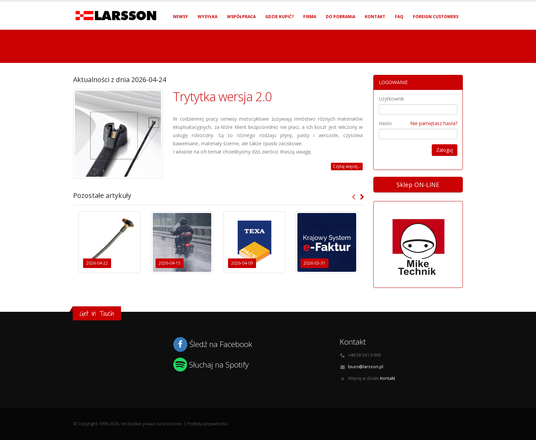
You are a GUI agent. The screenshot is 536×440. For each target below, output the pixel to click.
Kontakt (375, 16)
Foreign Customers (435, 16)
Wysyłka (207, 16)
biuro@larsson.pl (365, 367)
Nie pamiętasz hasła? (433, 123)
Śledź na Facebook (220, 344)
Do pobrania (340, 16)
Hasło (385, 123)
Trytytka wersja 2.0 (222, 96)
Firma (309, 16)
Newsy (180, 16)
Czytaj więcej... (347, 166)
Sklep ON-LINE (418, 185)
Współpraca (241, 16)
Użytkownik (391, 98)
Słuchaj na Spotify (219, 364)
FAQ (399, 16)
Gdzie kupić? (279, 16)
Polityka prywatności (207, 424)
